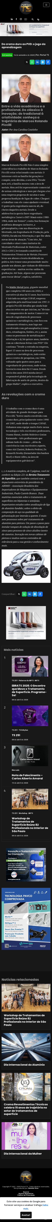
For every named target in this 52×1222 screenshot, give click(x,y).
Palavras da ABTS (26, 680)
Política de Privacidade (26, 1195)
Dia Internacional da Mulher (23, 1154)
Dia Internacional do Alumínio (24, 1065)
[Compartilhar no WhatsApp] (32, 62)
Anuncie (26, 1192)
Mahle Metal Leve (19, 287)
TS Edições (23, 729)
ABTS (37, 680)
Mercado (15, 770)
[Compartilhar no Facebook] (48, 62)
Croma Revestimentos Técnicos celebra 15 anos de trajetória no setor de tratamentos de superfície (26, 1109)
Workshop (23, 813)
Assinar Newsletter (26, 1193)
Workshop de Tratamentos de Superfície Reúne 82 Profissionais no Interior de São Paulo (30, 824)
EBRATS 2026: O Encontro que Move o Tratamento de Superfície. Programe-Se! (29, 690)
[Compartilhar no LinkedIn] (37, 62)
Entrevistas (7, 55)
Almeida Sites (33, 1188)
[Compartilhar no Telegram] (42, 62)
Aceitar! (26, 1215)
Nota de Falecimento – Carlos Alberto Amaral (27, 776)
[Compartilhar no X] (26, 62)
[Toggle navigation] (46, 5)
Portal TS (44, 54)
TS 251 (15, 680)
